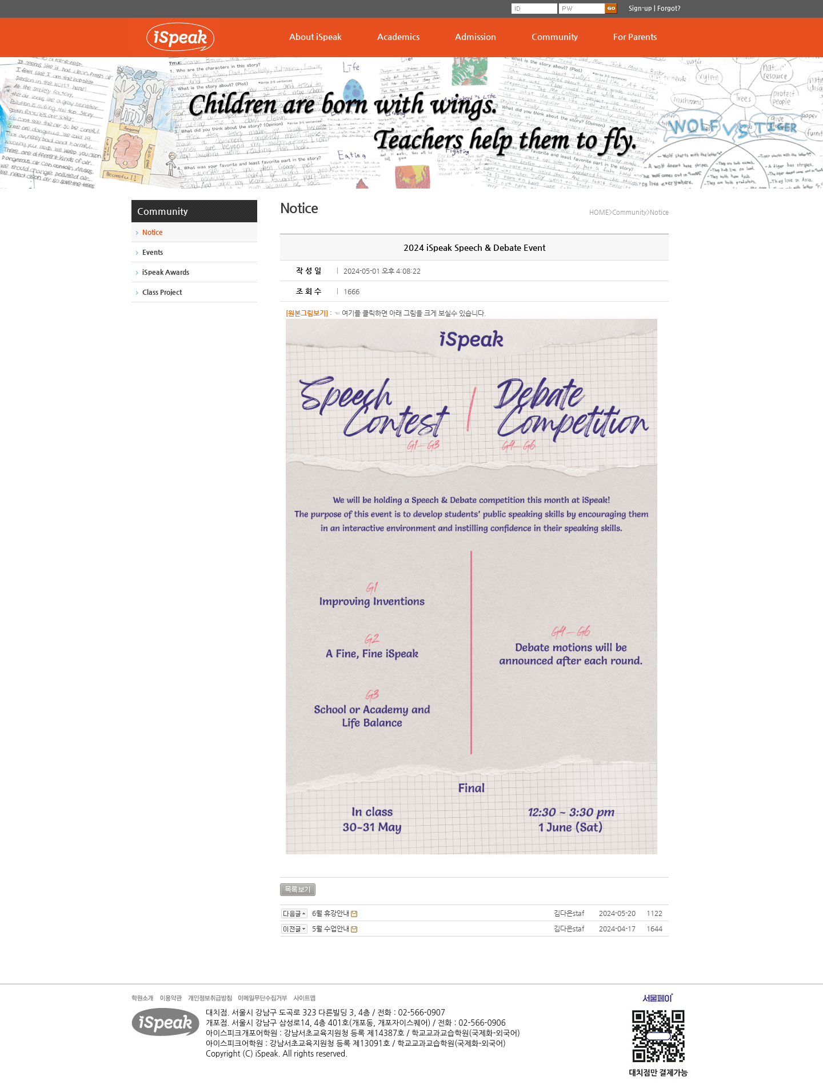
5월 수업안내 (330, 929)
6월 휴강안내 (330, 913)
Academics (398, 36)
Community (555, 36)
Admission (475, 36)
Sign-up (640, 8)
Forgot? (669, 8)
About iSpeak (315, 36)
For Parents (635, 36)
